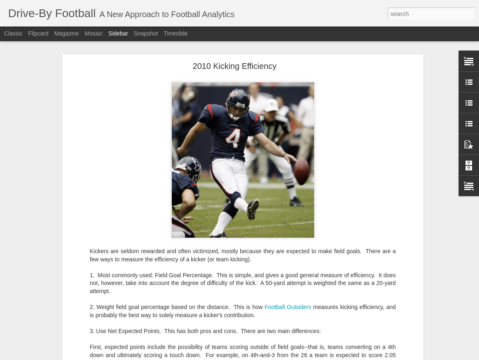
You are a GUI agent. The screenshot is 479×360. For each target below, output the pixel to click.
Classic (13, 33)
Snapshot (146, 33)
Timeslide (176, 33)
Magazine (66, 33)
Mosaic (93, 33)
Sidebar (118, 33)
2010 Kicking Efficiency (234, 66)
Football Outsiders (288, 307)
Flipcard (38, 33)
